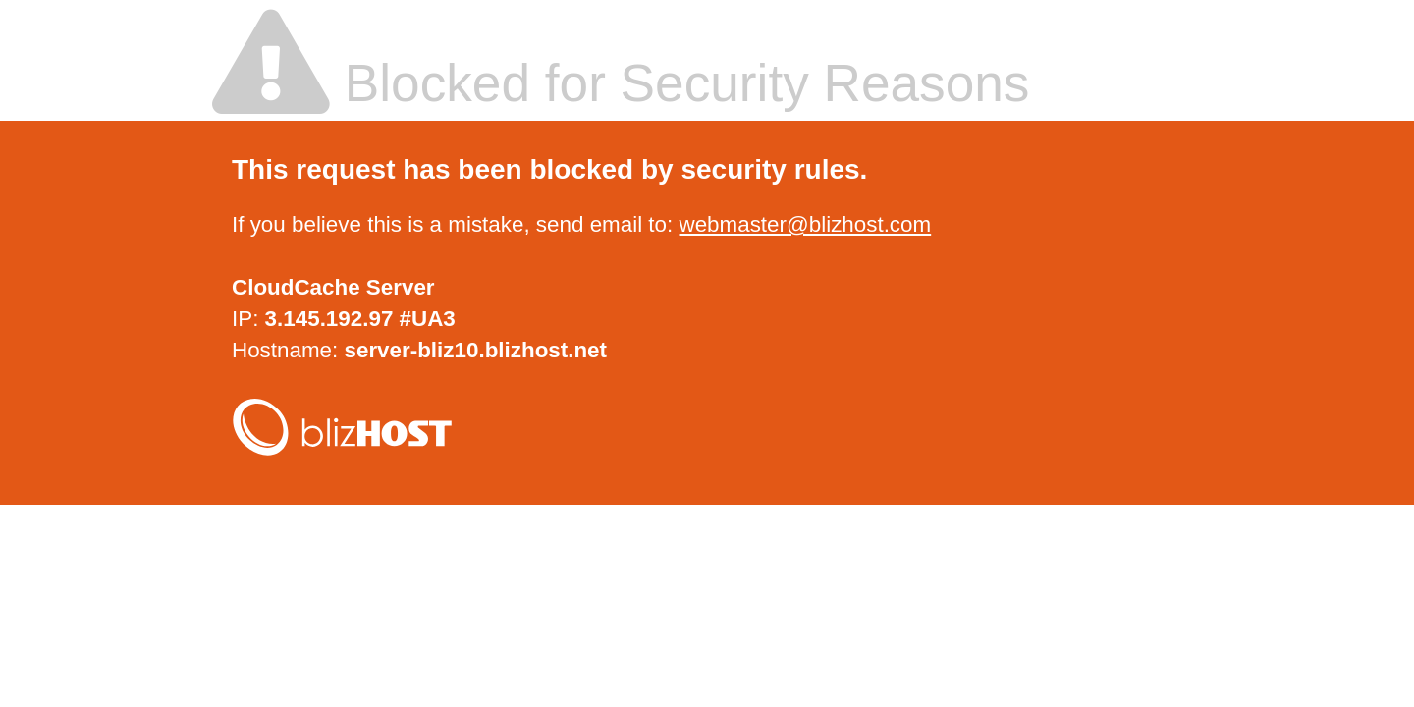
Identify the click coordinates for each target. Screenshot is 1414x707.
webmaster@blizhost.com (806, 224)
